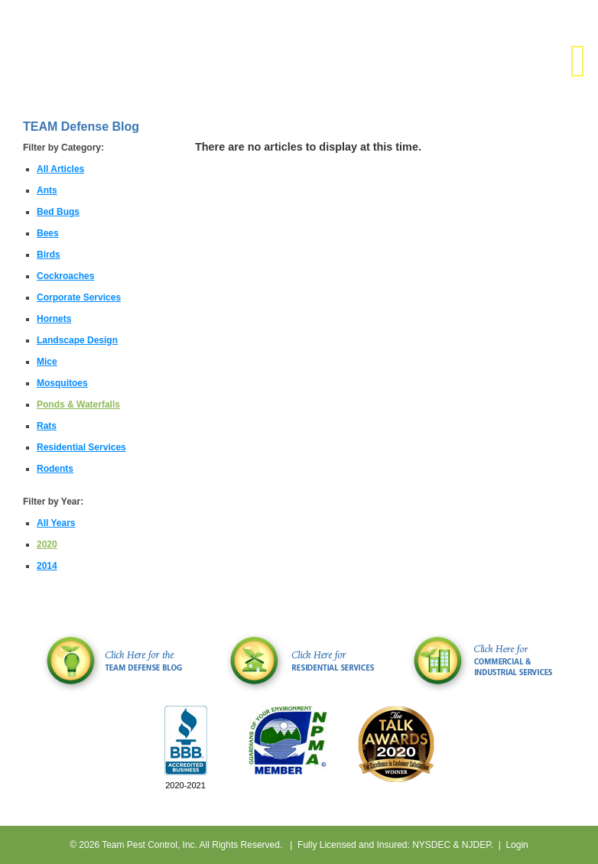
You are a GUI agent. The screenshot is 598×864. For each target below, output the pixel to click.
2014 (47, 565)
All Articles (60, 169)
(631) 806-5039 (529, 21)
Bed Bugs (58, 211)
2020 (47, 544)
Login (516, 845)
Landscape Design (77, 340)
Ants (47, 190)
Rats (47, 426)
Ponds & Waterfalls (78, 404)
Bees (48, 233)
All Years (56, 523)
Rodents (55, 468)
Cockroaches (65, 276)
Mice (47, 361)
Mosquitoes (62, 383)
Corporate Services (79, 297)
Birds (48, 254)
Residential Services (81, 447)
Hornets (54, 318)
